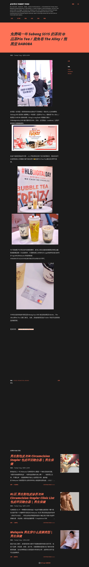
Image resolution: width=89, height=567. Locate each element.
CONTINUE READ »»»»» (49, 484)
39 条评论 (16, 484)
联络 (44, 18)
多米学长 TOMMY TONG (19, 4)
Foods (69, 69)
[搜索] (73, 4)
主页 (11, 18)
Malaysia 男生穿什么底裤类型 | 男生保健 (31, 534)
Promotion (70, 71)
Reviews (69, 73)
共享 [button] (69, 61)
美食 (25, 18)
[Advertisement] (35, 432)
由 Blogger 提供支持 (44, 563)
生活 (31, 18)
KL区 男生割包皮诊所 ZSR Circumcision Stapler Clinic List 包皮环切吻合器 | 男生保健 (32, 498)
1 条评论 (16, 522)
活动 (37, 18)
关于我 (17, 18)
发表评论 (16, 556)
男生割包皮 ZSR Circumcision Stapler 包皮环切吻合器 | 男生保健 (32, 460)
